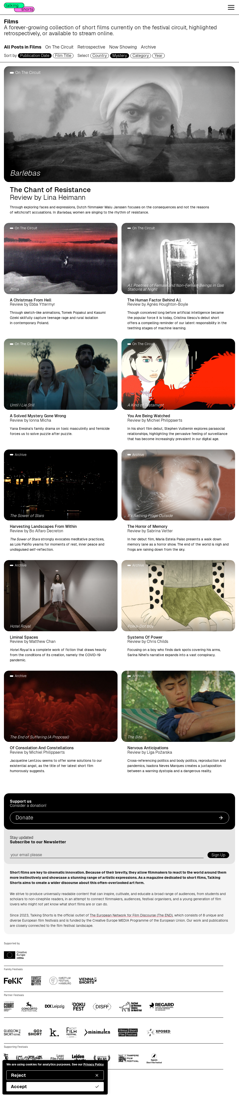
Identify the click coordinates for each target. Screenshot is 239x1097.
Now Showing (123, 47)
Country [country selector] (99, 55)
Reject (55, 1075)
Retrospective (91, 47)
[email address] (107, 855)
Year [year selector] (158, 55)
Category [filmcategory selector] (141, 55)
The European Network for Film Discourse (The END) (131, 915)
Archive (148, 47)
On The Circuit (59, 47)
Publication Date (34, 55)
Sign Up (218, 855)
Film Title (63, 55)
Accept (55, 1086)
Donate (119, 817)
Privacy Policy (93, 1064)
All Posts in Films (22, 47)
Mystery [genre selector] (119, 55)
